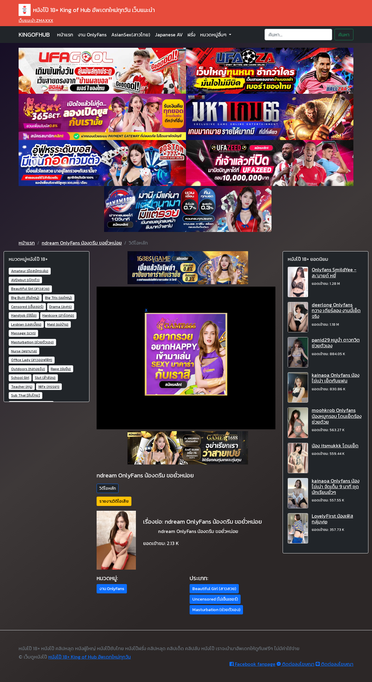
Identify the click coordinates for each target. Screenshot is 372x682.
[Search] (298, 34)
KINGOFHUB (34, 34)
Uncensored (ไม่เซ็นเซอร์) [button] (215, 599)
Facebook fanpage (252, 664)
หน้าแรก (65, 34)
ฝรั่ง (191, 34)
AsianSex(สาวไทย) (130, 34)
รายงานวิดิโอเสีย (114, 501)
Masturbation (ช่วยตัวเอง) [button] (216, 610)
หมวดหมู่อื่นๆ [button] (214, 34)
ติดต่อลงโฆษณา (295, 664)
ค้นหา (344, 34)
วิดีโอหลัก (107, 488)
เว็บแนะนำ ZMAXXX (36, 20)
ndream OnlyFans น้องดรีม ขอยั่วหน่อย (82, 242)
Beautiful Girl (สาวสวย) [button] (214, 589)
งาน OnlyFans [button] (111, 589)
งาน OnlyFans (92, 34)
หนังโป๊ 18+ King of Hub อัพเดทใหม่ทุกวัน (89, 656)
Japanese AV (169, 34)
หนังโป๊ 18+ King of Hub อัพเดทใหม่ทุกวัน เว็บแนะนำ (87, 10)
